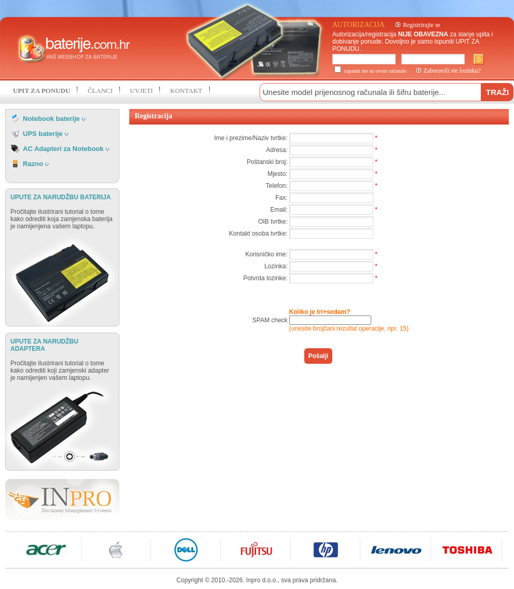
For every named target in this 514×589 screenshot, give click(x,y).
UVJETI (141, 90)
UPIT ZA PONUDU (41, 90)
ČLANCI (100, 90)
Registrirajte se (421, 25)
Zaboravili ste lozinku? (452, 70)
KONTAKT (186, 90)
